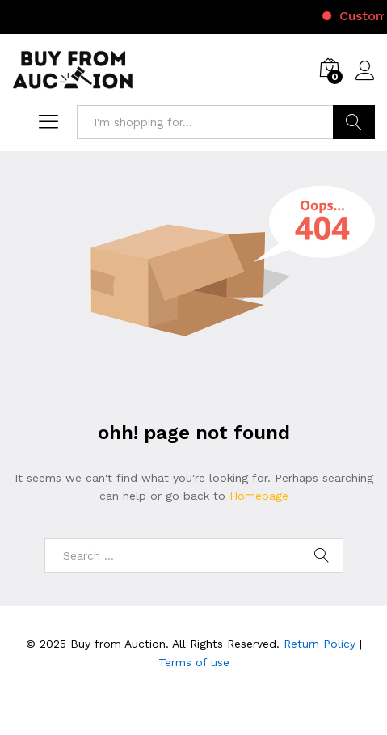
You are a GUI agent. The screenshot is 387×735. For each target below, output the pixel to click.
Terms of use (193, 662)
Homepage (258, 495)
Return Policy (319, 643)
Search (354, 122)
